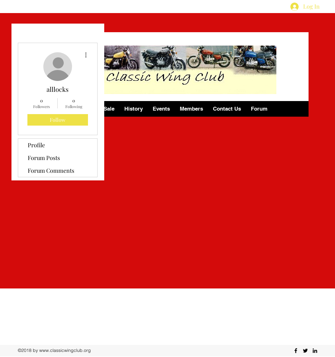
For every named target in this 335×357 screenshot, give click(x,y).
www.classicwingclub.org (65, 350)
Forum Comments (51, 170)
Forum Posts (44, 158)
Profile (36, 145)
